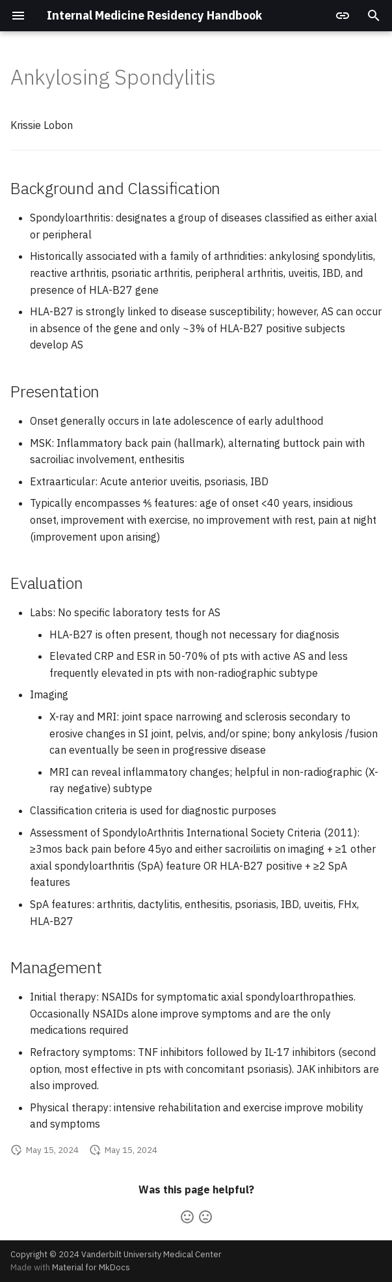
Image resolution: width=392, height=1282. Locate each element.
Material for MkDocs (91, 1267)
